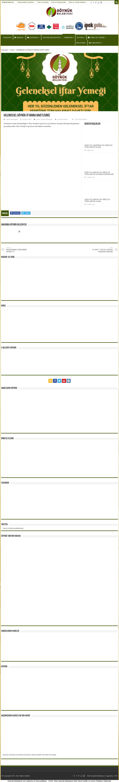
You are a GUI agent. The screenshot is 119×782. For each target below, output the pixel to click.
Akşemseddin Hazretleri (26, 2)
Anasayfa (4, 50)
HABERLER (68, 37)
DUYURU (80, 37)
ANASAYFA (7, 37)
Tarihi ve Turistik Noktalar (77, 2)
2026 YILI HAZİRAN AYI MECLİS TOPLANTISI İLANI (98, 146)
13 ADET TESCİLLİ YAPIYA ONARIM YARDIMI (100, 250)
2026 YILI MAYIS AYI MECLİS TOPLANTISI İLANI (97, 200)
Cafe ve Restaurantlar (58, 2)
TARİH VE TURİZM (96, 37)
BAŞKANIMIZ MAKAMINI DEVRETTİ (19, 250)
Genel (12, 50)
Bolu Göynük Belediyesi (95, 776)
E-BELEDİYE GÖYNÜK (8, 348)
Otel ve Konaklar (43, 2)
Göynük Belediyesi (12, 119)
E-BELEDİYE (95, 43)
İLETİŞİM (81, 43)
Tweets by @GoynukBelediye (12, 528)
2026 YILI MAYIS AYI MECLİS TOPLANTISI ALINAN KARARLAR (99, 173)
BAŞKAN (18, 37)
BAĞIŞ (3, 306)
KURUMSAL (33, 37)
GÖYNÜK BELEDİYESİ (51, 37)
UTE (115, 776)
